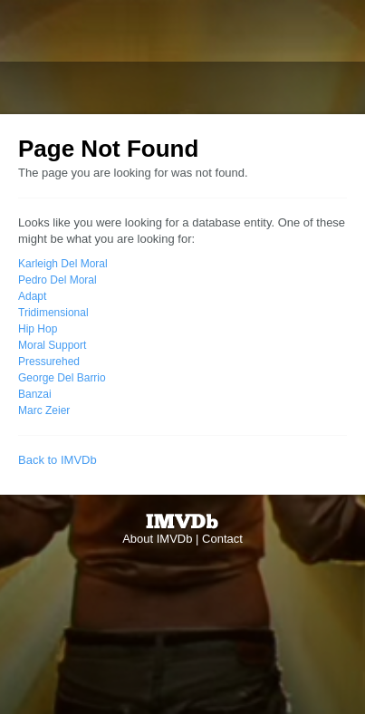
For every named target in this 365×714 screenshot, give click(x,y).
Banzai (35, 394)
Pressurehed (49, 361)
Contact (222, 538)
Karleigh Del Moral (63, 263)
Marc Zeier (44, 410)
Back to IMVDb (57, 460)
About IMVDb (157, 538)
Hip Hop (37, 329)
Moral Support (52, 345)
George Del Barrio (62, 377)
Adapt (32, 296)
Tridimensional (53, 312)
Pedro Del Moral (57, 280)
